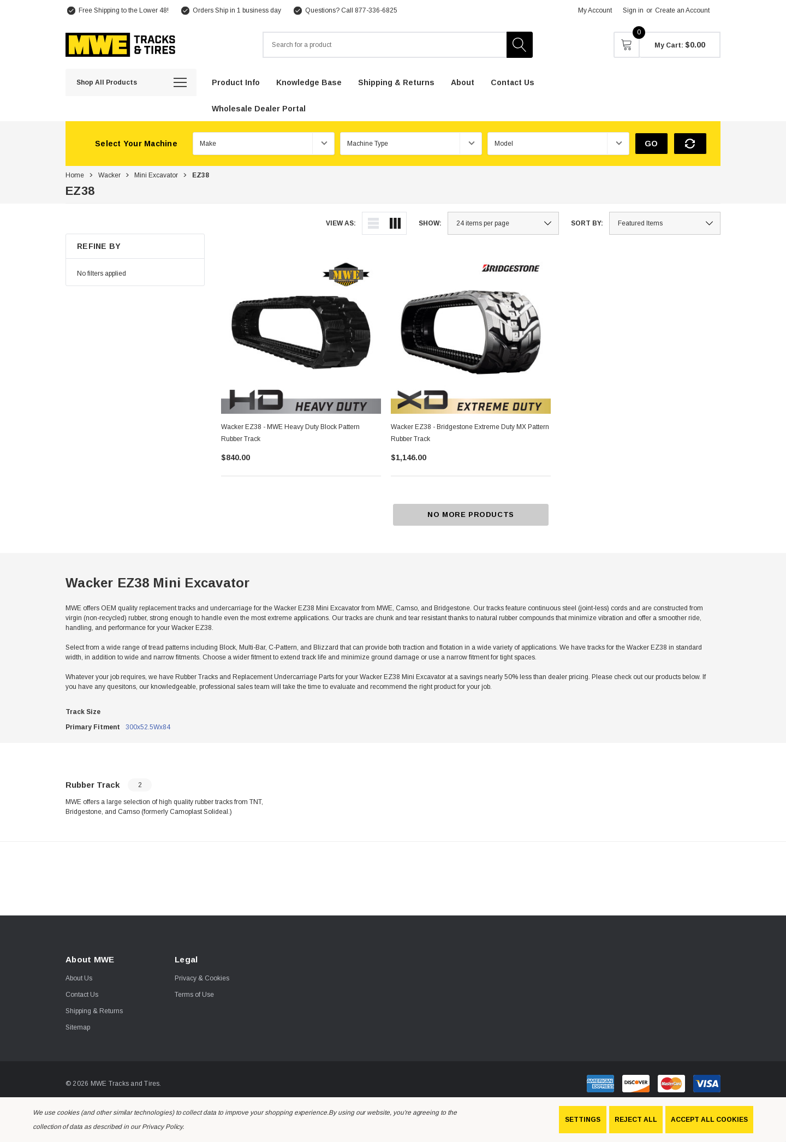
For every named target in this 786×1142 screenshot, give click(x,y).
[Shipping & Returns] (396, 82)
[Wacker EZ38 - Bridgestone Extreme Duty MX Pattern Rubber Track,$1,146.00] (471, 334)
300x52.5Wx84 (148, 727)
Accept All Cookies (709, 1119)
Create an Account (682, 10)
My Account (595, 10)
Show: (430, 223)
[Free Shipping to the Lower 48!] (117, 10)
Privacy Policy (162, 1127)
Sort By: (587, 223)
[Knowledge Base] (309, 82)
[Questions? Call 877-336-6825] (344, 10)
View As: (341, 223)
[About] (463, 82)
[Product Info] (236, 82)
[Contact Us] (513, 82)
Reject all (636, 1119)
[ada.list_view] (373, 223)
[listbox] (664, 223)
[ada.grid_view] (395, 223)
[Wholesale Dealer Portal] (259, 108)
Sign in (633, 10)
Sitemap (78, 1027)
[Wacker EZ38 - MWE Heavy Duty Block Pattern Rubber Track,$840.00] (301, 334)
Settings (582, 1119)
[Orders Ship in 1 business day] (230, 10)
